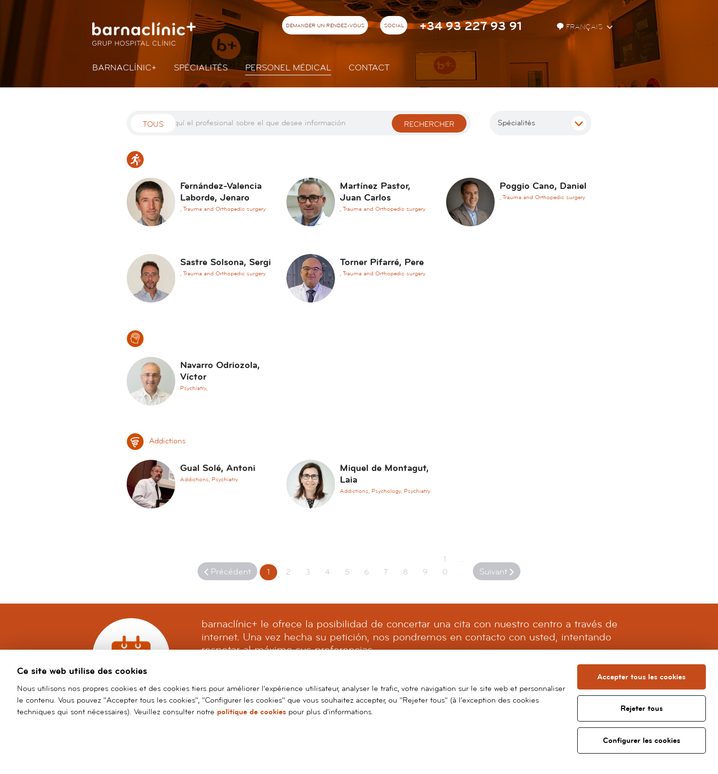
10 (445, 566)
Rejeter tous (641, 708)
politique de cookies (251, 712)
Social (394, 25)
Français (580, 27)
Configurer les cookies (641, 740)
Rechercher (429, 124)
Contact (369, 67)
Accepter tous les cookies (642, 677)
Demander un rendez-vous (325, 25)
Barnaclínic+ (124, 67)
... (462, 566)
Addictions (156, 441)
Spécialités (201, 67)
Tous (153, 124)
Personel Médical (288, 67)
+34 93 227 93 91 (470, 26)
